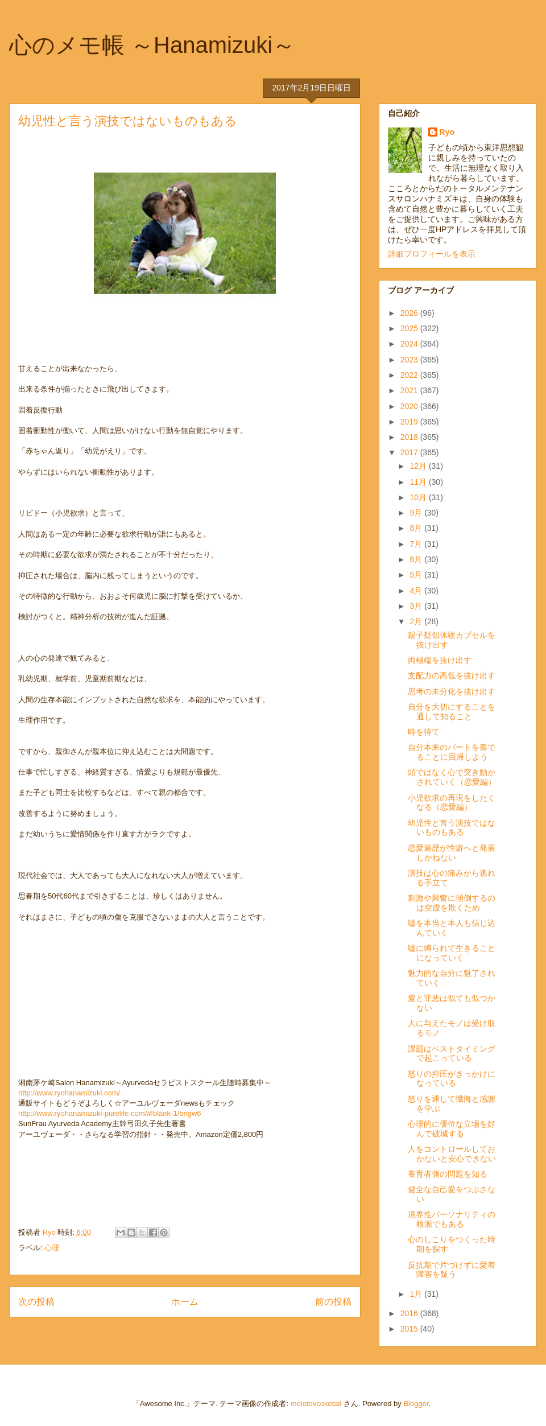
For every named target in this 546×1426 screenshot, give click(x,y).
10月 (419, 497)
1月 (417, 1294)
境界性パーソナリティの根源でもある (451, 1219)
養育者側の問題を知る (447, 1173)
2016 (410, 1313)
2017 (410, 452)
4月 (417, 590)
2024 (410, 343)
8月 (417, 528)
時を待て (424, 731)
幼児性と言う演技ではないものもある (451, 827)
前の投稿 (333, 1302)
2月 (417, 621)
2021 (410, 390)
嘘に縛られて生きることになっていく (451, 952)
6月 (417, 559)
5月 (417, 574)
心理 (51, 1247)
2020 (410, 406)
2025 (410, 328)
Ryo (447, 132)
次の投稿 (36, 1302)
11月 (419, 482)
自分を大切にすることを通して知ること (451, 711)
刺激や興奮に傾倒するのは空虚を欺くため (451, 902)
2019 (410, 421)
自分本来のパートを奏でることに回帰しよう (451, 752)
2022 (410, 375)
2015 (410, 1328)
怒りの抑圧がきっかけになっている (451, 1078)
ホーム (184, 1302)
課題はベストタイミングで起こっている (451, 1053)
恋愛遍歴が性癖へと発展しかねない (451, 852)
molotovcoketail (316, 1403)
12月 (419, 466)
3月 (417, 606)
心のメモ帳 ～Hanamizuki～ (152, 44)
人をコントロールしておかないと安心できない (452, 1153)
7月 (417, 544)
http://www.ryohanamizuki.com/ (69, 1093)
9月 (417, 512)
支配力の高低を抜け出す (451, 675)
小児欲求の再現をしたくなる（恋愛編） (451, 802)
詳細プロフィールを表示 (431, 253)
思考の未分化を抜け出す (451, 691)
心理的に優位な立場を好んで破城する (451, 1128)
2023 (410, 359)
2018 (410, 437)
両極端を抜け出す (439, 660)
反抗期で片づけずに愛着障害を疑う (451, 1269)
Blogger (415, 1403)
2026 (410, 313)
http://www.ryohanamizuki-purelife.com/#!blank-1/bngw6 (109, 1113)
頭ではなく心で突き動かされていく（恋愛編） (452, 777)
